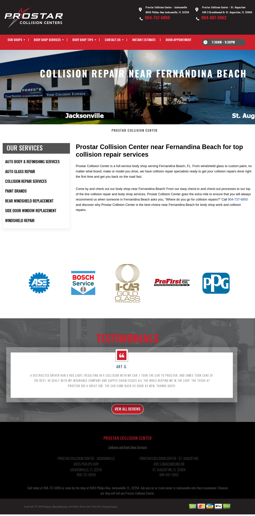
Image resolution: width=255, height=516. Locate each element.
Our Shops (15, 39)
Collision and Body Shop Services (127, 451)
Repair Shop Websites (56, 511)
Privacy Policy (109, 511)
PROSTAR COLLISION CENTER (135, 133)
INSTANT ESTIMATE (144, 39)
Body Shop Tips (82, 39)
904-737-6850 (157, 17)
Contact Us (113, 39)
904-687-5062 (213, 17)
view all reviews (127, 412)
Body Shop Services (47, 39)
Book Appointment (178, 39)
